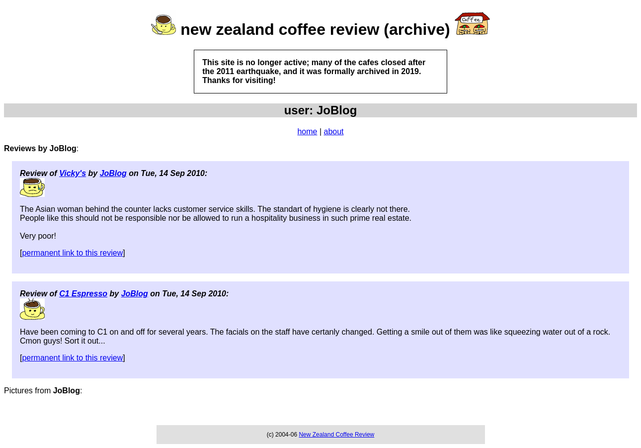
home (307, 131)
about (334, 131)
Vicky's (72, 173)
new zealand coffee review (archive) (315, 29)
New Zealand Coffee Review (336, 434)
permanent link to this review (72, 253)
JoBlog (113, 173)
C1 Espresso (83, 293)
